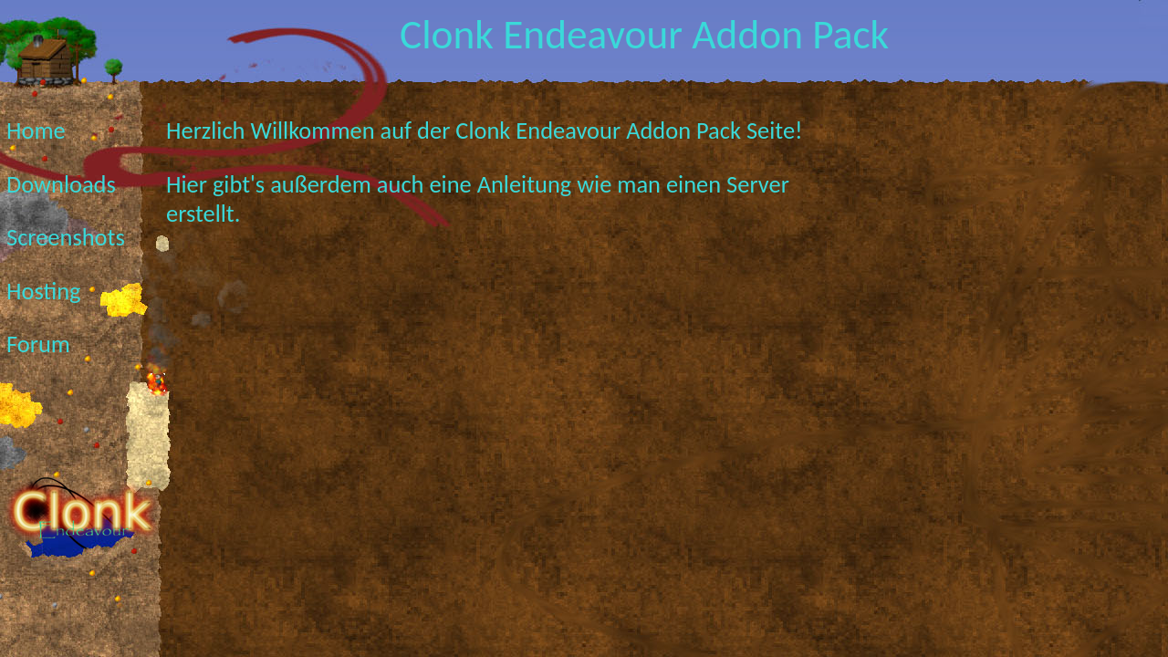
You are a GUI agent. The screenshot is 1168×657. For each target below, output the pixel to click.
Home (36, 130)
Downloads (61, 184)
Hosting (43, 291)
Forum (38, 344)
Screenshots (65, 237)
